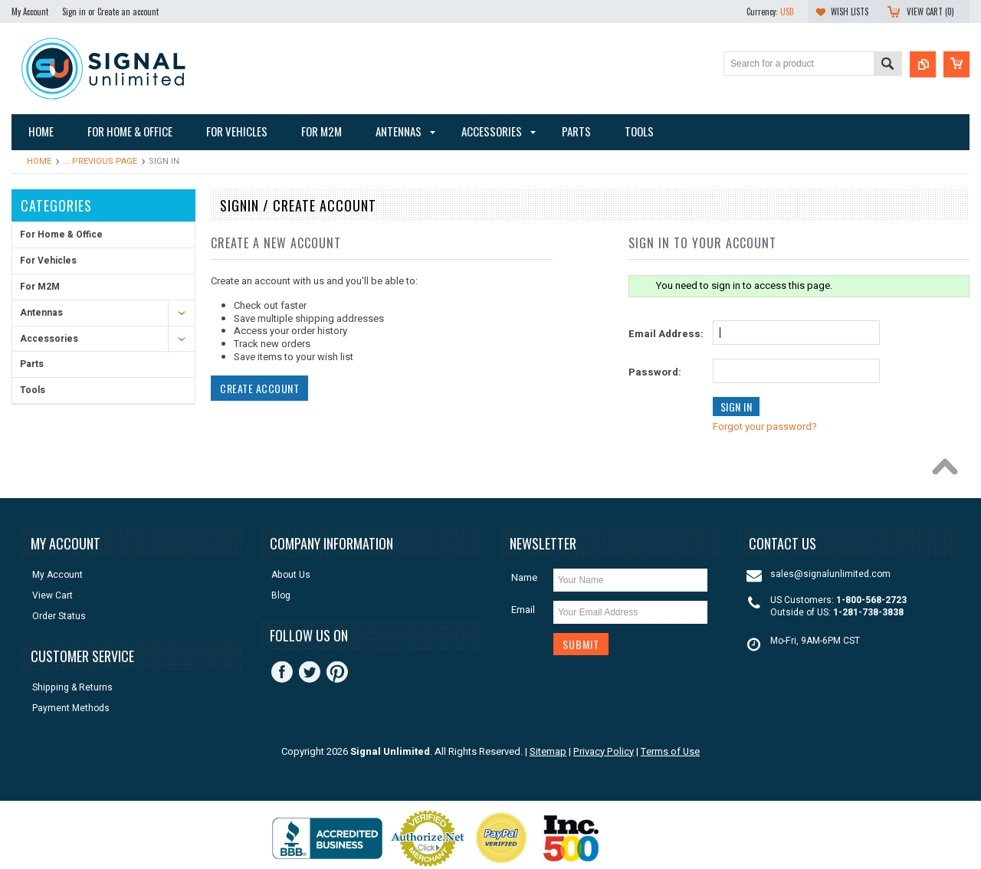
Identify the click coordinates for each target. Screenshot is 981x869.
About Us (290, 575)
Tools (32, 390)
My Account (29, 11)
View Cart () (930, 11)
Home (39, 161)
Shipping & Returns (72, 687)
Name (524, 577)
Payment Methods (71, 708)
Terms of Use (670, 751)
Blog (280, 595)
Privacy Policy (603, 751)
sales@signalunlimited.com (830, 574)
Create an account (128, 11)
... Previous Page (100, 161)
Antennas (41, 313)
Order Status (59, 616)
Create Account (259, 388)
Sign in (74, 11)
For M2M (40, 286)
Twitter (309, 672)
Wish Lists (849, 11)
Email (523, 609)
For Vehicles (48, 260)
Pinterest (337, 672)
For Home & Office (61, 234)
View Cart (52, 595)
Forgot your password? (765, 426)
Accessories (49, 339)
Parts (32, 364)
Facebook (282, 672)
